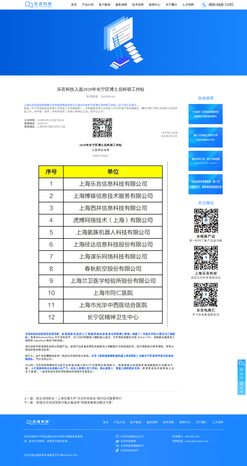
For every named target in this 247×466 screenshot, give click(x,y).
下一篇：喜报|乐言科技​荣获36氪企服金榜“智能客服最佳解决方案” (68, 402)
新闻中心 (154, 4)
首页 (74, 4)
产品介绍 (88, 4)
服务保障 (121, 4)
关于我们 (171, 4)
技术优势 (138, 4)
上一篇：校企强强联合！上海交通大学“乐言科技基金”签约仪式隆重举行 (73, 398)
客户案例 (104, 4)
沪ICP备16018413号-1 (66, 455)
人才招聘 (188, 4)
